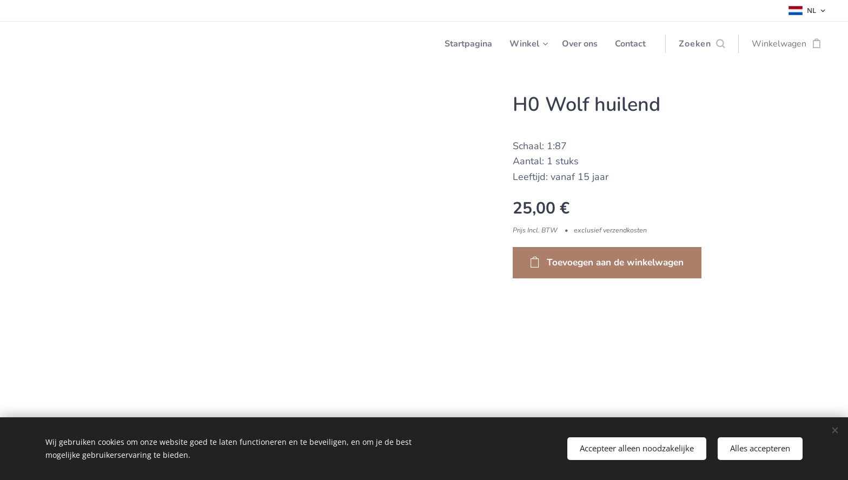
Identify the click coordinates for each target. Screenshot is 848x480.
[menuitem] (460, 43)
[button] (701, 43)
